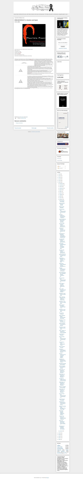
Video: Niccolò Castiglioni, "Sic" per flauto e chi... (62, 306)
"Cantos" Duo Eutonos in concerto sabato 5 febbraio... (62, 418)
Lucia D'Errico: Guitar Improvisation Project (62, 343)
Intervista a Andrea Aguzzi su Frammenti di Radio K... (62, 350)
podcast (63, 451)
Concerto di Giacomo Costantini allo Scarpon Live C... (62, 230)
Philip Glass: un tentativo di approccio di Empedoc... (62, 371)
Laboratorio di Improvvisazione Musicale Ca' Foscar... (62, 403)
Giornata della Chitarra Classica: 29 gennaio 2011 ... (62, 225)
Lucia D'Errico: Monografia (61, 201)
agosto (60, 189)
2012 (59, 180)
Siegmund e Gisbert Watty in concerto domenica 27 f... (62, 265)
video (58, 445)
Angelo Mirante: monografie (62, 400)
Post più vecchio (50, 128)
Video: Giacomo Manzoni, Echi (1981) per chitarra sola (62, 298)
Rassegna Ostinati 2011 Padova (62, 364)
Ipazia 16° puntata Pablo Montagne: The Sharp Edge (62, 408)
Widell (20, 52)
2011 (59, 182)
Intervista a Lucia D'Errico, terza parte (62, 310)
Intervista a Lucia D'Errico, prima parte (62, 328)
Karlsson (19, 53)
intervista (59, 447)
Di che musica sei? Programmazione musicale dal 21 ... (62, 280)
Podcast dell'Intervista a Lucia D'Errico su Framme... (62, 269)
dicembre (61, 183)
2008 (59, 436)
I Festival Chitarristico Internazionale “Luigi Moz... (62, 216)
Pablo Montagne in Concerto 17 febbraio (62, 367)
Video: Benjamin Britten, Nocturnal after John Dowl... (62, 317)
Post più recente (18, 128)
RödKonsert (31, 59)
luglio (60, 191)
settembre (61, 188)
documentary (59, 453)
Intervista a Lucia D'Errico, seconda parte (62, 320)
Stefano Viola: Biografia (61, 207)
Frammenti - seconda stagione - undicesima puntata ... (61, 412)
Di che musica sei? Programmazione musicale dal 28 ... (62, 211)
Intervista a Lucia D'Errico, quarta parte (62, 302)
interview (58, 452)
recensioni (60, 448)
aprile (60, 196)
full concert (65, 452)
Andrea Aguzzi (21, 116)
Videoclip (59, 450)
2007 (59, 437)
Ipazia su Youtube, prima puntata (62, 387)
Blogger (47, 477)
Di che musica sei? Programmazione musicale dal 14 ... (62, 338)
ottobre (60, 186)
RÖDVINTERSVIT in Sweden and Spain (62, 255)
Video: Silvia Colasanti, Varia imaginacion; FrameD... (62, 290)
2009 (59, 434)
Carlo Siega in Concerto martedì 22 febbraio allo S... (61, 285)
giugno (60, 192)
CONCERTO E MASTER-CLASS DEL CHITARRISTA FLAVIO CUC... (62, 235)
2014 (59, 177)
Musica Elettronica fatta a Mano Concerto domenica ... (62, 221)
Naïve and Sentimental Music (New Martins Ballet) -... (62, 422)
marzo (60, 197)
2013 (59, 178)
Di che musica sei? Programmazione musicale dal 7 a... (62, 395)
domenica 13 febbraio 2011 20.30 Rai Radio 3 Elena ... (62, 360)
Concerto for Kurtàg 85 (61, 313)
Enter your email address (62, 42)
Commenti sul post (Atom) (35, 131)
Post (59, 166)
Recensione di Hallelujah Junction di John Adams (61, 428)
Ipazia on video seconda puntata (62, 204)
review (67, 450)
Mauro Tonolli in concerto (62, 347)
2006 (59, 439)
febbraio (60, 199)
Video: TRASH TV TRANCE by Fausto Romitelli (62, 331)
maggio (60, 194)
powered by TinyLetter (63, 48)
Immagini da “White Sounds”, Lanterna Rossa (62, 379)
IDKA (23, 49)
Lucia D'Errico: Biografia (61, 335)
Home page (34, 128)
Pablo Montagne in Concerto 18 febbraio (62, 324)
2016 (59, 174)
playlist (65, 453)
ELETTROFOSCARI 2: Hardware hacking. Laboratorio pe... (62, 274)
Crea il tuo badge (59, 160)
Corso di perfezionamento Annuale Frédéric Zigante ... (62, 355)
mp (29, 88)
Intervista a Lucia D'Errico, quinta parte (62, 294)
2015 (59, 175)
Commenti (60, 168)
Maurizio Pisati (23, 118)
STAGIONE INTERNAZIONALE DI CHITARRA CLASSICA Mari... (62, 246)
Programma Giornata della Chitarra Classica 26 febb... (62, 260)
